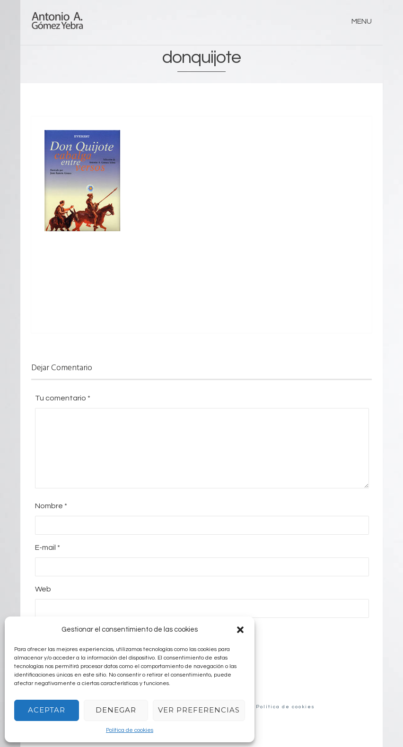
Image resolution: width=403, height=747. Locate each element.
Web (43, 589)
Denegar (116, 709)
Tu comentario (62, 398)
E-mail (47, 547)
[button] (240, 629)
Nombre (51, 506)
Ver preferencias (199, 709)
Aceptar (46, 709)
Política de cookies (129, 730)
